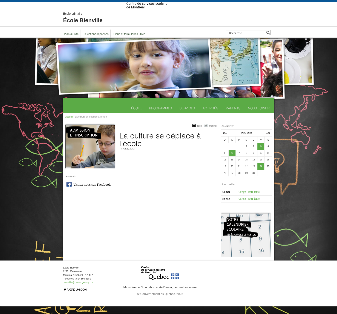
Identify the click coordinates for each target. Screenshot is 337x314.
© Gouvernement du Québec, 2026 (160, 302)
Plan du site (71, 42)
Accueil (69, 125)
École (136, 116)
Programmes (160, 116)
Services (187, 116)
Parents (233, 116)
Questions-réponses (95, 42)
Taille (199, 134)
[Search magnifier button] (268, 41)
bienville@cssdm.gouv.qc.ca (78, 290)
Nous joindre (259, 116)
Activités (210, 116)
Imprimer (213, 134)
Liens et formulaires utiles (129, 42)
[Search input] (247, 40)
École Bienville (83, 26)
